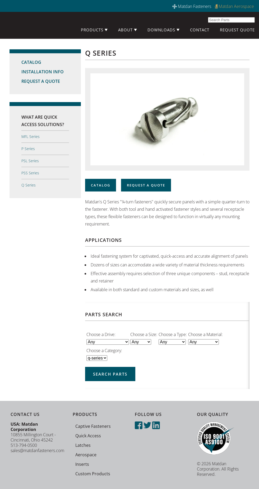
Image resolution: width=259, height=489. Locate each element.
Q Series (28, 185)
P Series (28, 148)
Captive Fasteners (93, 426)
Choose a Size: (143, 334)
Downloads (163, 29)
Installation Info (42, 72)
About (127, 29)
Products (94, 29)
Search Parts (110, 374)
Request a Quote (40, 81)
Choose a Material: (205, 334)
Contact (199, 29)
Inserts (82, 464)
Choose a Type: (173, 334)
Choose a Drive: (100, 334)
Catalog (31, 62)
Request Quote (237, 29)
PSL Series (30, 160)
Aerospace (85, 455)
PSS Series (30, 172)
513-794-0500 (24, 445)
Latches (83, 445)
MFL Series (30, 136)
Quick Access (88, 436)
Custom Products (92, 474)
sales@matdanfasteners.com (37, 450)
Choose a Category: (104, 350)
